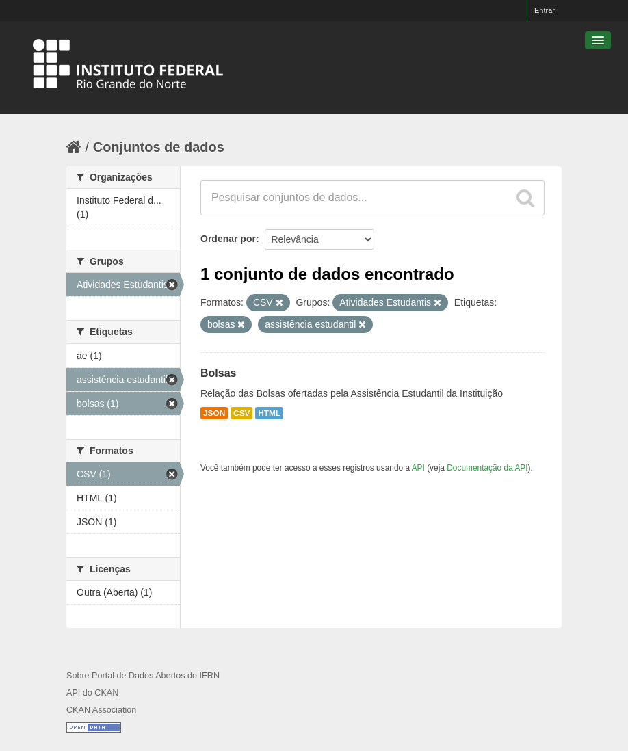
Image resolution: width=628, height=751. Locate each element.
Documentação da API (487, 468)
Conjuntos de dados (158, 147)
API (418, 468)
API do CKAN (92, 693)
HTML (269, 413)
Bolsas (218, 373)
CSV (241, 413)
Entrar (544, 10)
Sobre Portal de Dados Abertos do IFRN (143, 676)
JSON (214, 413)
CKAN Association (101, 710)
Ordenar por (228, 238)
